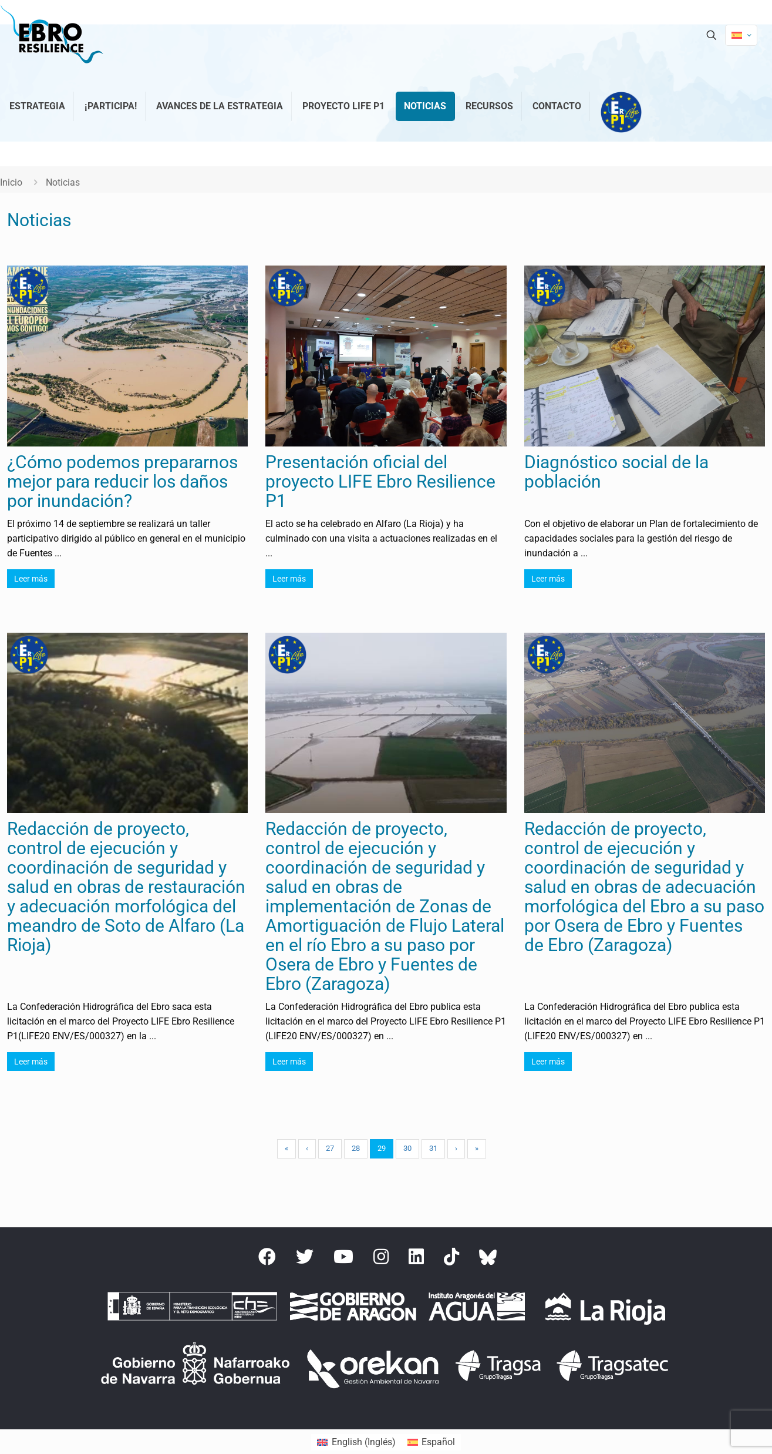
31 (433, 1148)
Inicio (11, 182)
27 (330, 1148)
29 (381, 1148)
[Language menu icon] (741, 35)
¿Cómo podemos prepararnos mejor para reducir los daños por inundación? (122, 481)
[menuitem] (356, 1442)
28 (356, 1148)
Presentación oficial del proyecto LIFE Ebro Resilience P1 (380, 481)
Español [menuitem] (438, 1442)
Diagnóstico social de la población (616, 472)
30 (407, 1148)
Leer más (31, 578)
